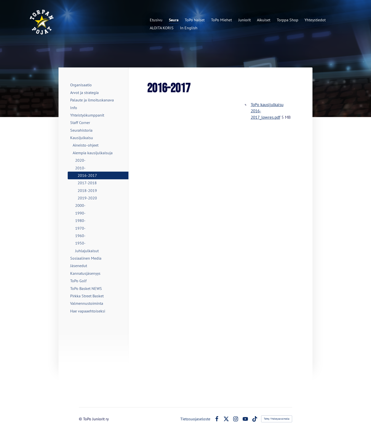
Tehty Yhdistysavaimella (276, 418)
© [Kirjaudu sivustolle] (81, 418)
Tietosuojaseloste (195, 419)
